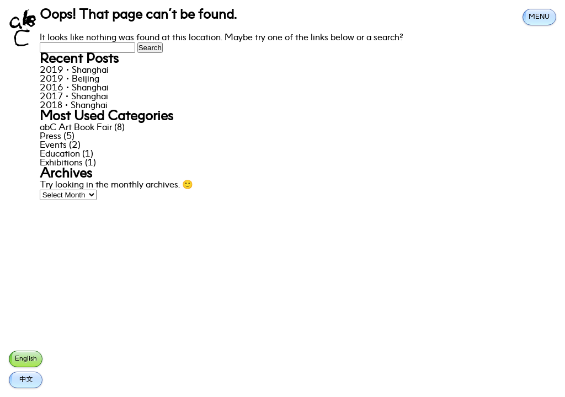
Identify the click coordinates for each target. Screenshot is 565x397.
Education (60, 154)
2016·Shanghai (74, 88)
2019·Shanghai (74, 70)
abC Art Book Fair (76, 128)
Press (50, 136)
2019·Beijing (69, 79)
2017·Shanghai (74, 97)
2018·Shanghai (74, 105)
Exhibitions (61, 163)
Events (53, 145)
